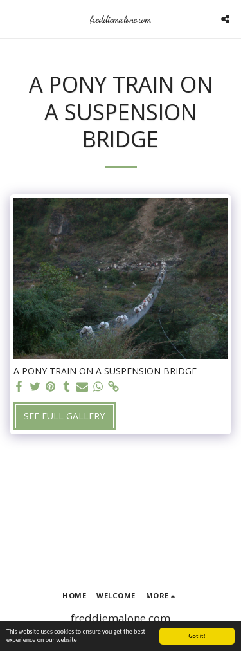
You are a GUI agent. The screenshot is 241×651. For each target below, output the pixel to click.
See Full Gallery (64, 416)
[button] (14, 18)
